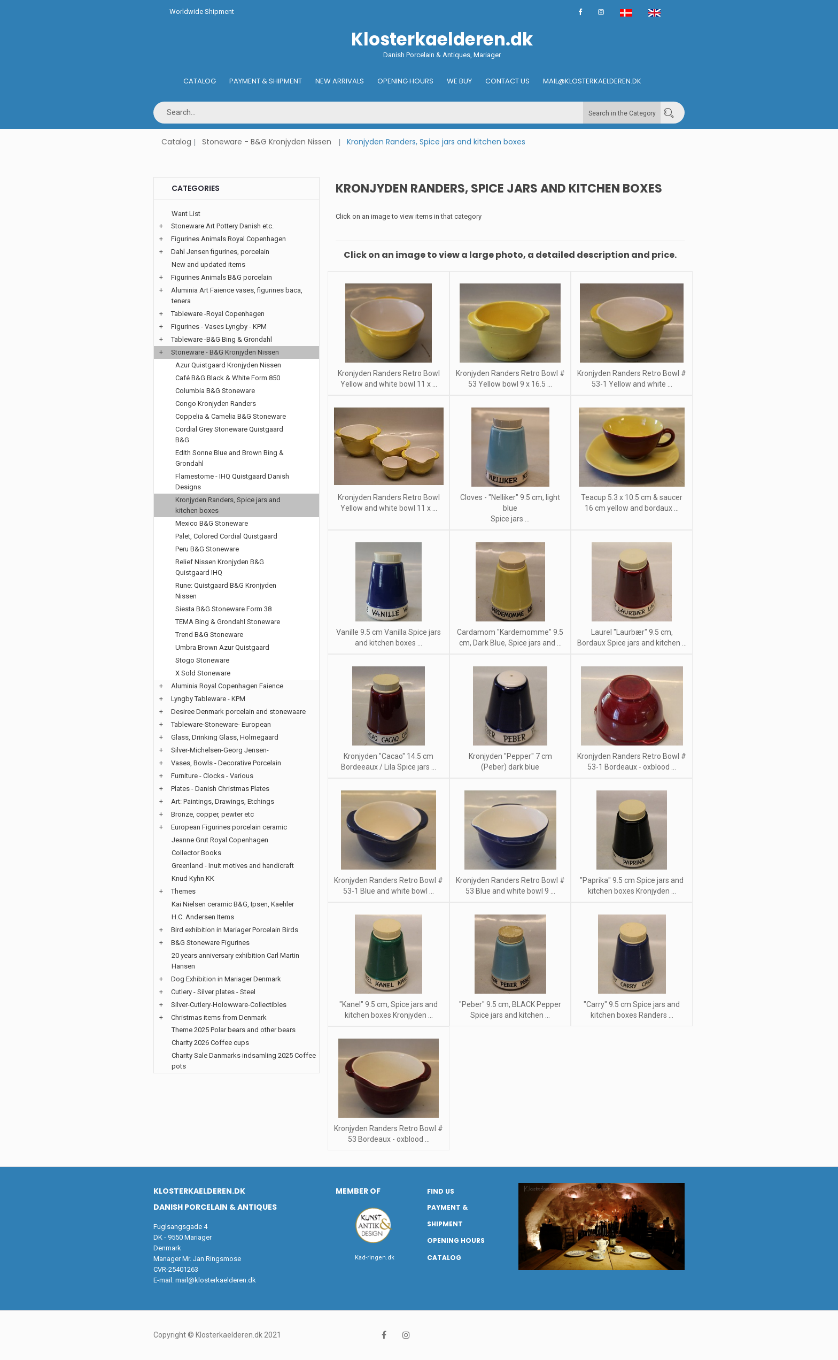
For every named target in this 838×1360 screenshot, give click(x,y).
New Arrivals (339, 81)
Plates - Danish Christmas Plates (220, 789)
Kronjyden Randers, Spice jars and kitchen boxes (228, 505)
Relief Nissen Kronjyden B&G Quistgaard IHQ (219, 567)
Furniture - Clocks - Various (212, 776)
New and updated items (208, 264)
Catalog (199, 81)
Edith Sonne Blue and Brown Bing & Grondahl (229, 458)
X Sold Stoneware (202, 673)
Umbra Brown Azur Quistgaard (222, 647)
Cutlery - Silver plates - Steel (213, 992)
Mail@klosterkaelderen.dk (592, 81)
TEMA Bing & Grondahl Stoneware (227, 622)
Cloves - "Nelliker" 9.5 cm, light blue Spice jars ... (510, 508)
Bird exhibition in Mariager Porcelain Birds (234, 930)
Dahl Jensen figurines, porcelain (220, 252)
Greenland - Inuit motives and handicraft (233, 866)
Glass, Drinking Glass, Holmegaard (224, 737)
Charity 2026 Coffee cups (210, 1043)
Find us (440, 1191)
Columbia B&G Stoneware (215, 391)
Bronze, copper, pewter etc (212, 814)
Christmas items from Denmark (219, 1017)
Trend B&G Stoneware (209, 635)
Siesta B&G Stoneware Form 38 (223, 609)
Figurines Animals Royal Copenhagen (228, 239)
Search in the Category (622, 113)
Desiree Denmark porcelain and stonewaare (238, 712)
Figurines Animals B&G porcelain (221, 277)
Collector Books (196, 853)
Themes (183, 891)
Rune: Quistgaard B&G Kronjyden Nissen (225, 590)
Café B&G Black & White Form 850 (227, 378)
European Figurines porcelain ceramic (229, 827)
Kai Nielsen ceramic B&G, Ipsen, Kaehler (233, 904)
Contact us (507, 81)
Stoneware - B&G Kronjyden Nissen (266, 141)
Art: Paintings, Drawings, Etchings (222, 801)
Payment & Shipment (265, 81)
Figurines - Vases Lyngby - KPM (219, 326)
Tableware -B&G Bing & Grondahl (221, 339)
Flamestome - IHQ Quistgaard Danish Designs (232, 481)
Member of (358, 1191)
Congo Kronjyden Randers (215, 403)
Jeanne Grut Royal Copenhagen (220, 840)
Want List (186, 214)
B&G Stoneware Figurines (210, 943)
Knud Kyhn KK (193, 878)
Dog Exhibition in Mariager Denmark (226, 979)
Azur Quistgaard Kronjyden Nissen (228, 365)
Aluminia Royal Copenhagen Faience (227, 686)
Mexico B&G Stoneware (211, 523)
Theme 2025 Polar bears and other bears (234, 1030)
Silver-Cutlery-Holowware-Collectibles (228, 1005)
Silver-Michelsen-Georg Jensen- (220, 750)
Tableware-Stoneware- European (221, 724)
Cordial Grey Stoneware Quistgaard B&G (229, 434)
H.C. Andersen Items (203, 917)
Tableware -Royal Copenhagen (218, 314)
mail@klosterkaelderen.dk (215, 1280)
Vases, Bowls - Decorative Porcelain (226, 763)
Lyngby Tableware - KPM (208, 699)
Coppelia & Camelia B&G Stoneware (230, 416)
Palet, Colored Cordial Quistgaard (226, 536)
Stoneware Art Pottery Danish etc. (222, 226)
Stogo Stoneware (202, 660)
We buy (459, 81)
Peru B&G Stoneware (207, 549)
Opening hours (405, 81)
